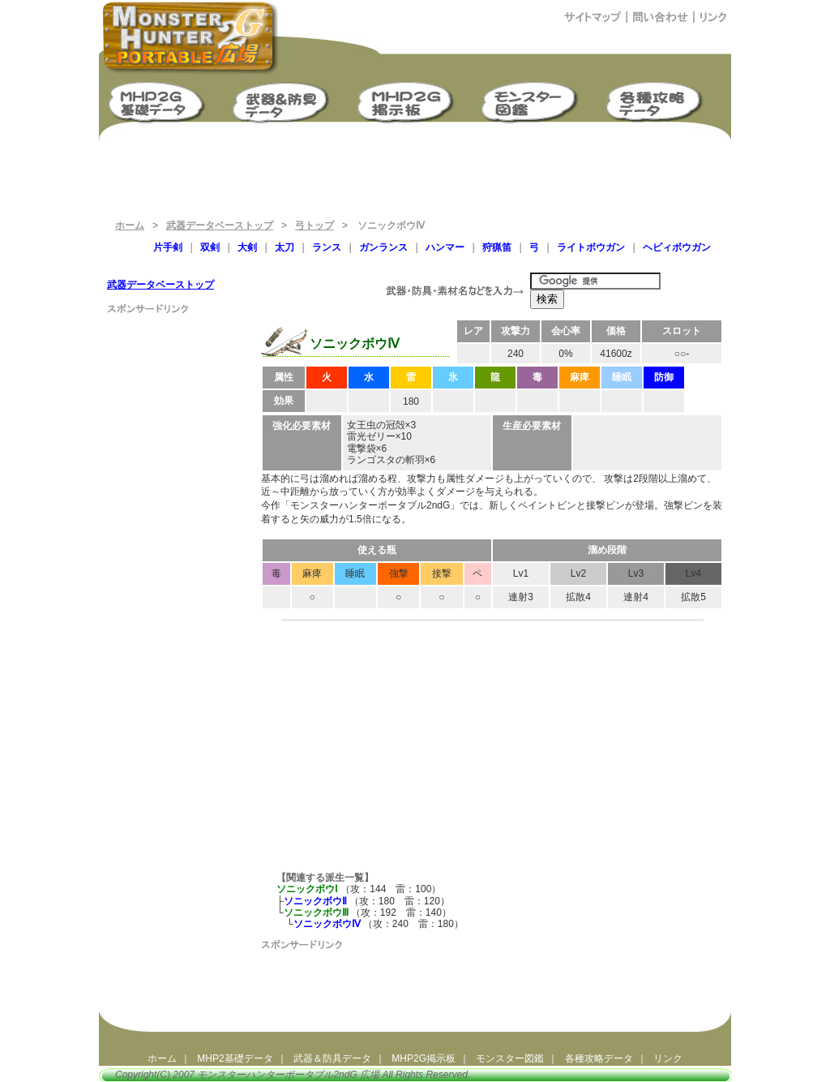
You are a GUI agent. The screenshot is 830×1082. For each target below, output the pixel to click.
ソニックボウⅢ (316, 912)
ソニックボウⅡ (315, 901)
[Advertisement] (415, 176)
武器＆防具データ (332, 1058)
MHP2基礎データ (234, 1058)
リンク (667, 1058)
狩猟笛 (496, 247)
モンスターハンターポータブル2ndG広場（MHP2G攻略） (191, 37)
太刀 (284, 247)
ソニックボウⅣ (327, 924)
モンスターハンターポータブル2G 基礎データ (165, 102)
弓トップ (314, 225)
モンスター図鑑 (529, 102)
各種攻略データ (599, 1058)
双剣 (210, 247)
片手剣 (167, 247)
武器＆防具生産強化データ (286, 102)
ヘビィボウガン (677, 247)
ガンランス (383, 247)
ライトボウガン (591, 247)
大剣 (247, 247)
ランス (326, 247)
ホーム (129, 225)
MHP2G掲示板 (408, 102)
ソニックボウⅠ (307, 889)
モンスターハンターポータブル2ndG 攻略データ (651, 102)
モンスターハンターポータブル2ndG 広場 (288, 1074)
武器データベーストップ (219, 225)
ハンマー (445, 247)
